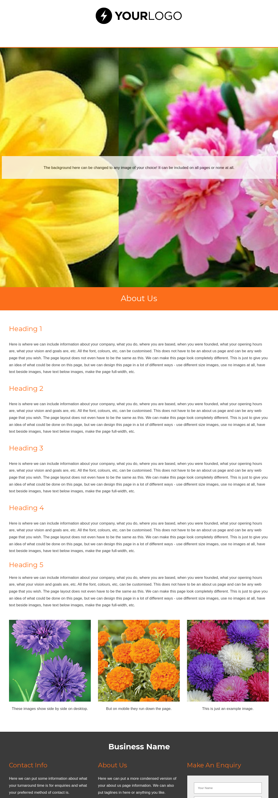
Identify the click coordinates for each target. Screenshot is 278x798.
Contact (223, 35)
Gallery (162, 35)
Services (98, 35)
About (131, 35)
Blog (193, 35)
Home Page (60, 35)
